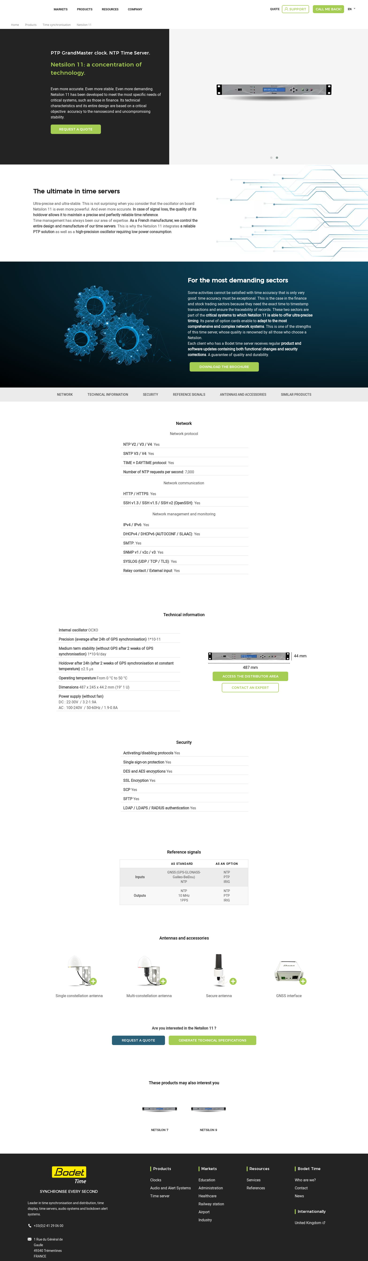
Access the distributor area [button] (250, 676)
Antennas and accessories (243, 394)
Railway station (211, 1203)
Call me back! (328, 9)
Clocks (155, 1180)
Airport (204, 1211)
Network (65, 394)
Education (207, 1180)
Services (254, 1180)
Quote (275, 9)
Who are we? (305, 1180)
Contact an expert (250, 687)
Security (150, 394)
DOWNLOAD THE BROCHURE (224, 367)
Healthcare (207, 1195)
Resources (110, 9)
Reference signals (189, 394)
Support (297, 9)
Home (15, 25)
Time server (159, 1195)
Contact (301, 1188)
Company (135, 9)
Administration (211, 1188)
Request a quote (75, 129)
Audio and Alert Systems (170, 1188)
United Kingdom (308, 1222)
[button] (271, 157)
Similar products (296, 394)
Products (84, 9)
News (299, 1195)
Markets (61, 9)
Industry (205, 1219)
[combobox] (352, 9)
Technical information (108, 394)
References (256, 1188)
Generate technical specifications (212, 1040)
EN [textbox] (349, 9)
